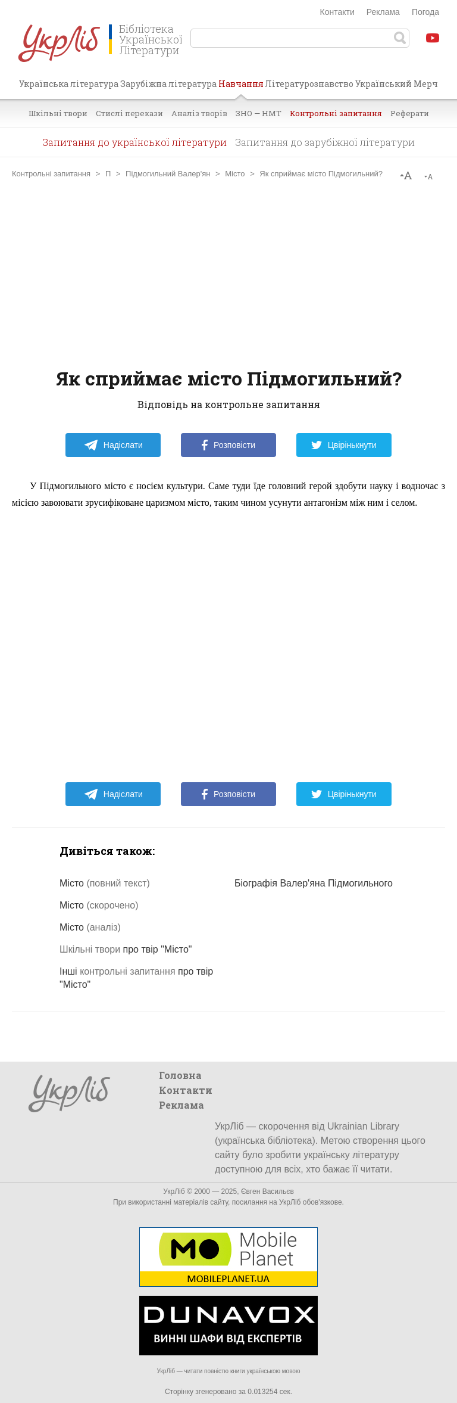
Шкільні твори (58, 113)
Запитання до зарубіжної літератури (325, 142)
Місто (235, 173)
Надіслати (113, 445)
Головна (180, 1075)
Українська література (68, 83)
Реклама (383, 12)
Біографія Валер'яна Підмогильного (313, 883)
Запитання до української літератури (134, 142)
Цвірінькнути (344, 445)
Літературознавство (309, 83)
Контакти (337, 12)
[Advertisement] (228, 273)
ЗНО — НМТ (258, 113)
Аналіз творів (199, 113)
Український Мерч (396, 83)
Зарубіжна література (168, 83)
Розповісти (228, 445)
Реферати (409, 113)
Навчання (241, 88)
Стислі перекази (129, 113)
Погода (425, 12)
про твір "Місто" (126, 949)
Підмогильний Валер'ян (168, 173)
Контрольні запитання (336, 113)
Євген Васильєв (267, 1191)
